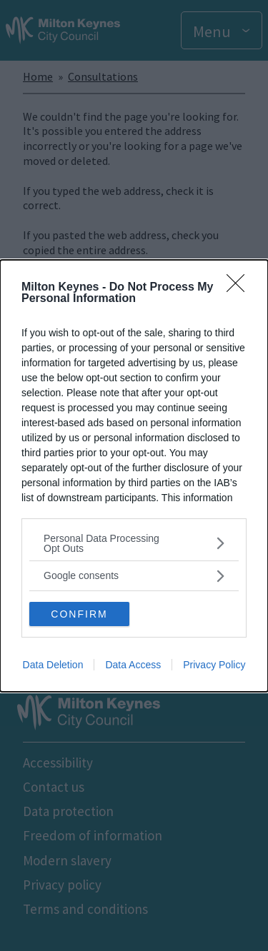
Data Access (133, 664)
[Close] (240, 287)
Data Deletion (53, 664)
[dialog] (134, 476)
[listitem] (134, 543)
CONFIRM (79, 614)
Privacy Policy (214, 664)
